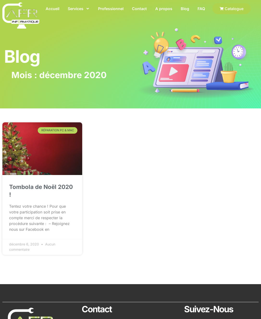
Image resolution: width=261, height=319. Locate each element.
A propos (163, 8)
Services (79, 8)
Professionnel (111, 8)
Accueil (52, 8)
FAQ (201, 8)
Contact (139, 8)
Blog (185, 8)
